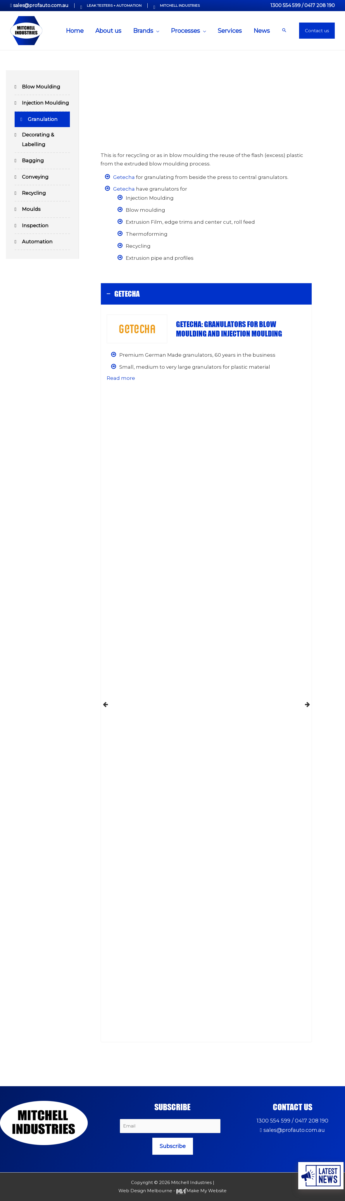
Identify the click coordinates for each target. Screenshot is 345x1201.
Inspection (35, 227)
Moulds (31, 211)
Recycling (34, 195)
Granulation (43, 120)
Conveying (35, 178)
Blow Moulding (41, 87)
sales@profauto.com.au (40, 5)
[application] (156, 30)
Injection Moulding (46, 103)
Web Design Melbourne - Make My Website (172, 1190)
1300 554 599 (285, 5)
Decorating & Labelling (38, 140)
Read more (121, 378)
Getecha (124, 177)
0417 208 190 (319, 5)
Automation (37, 244)
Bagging (33, 162)
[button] (284, 31)
